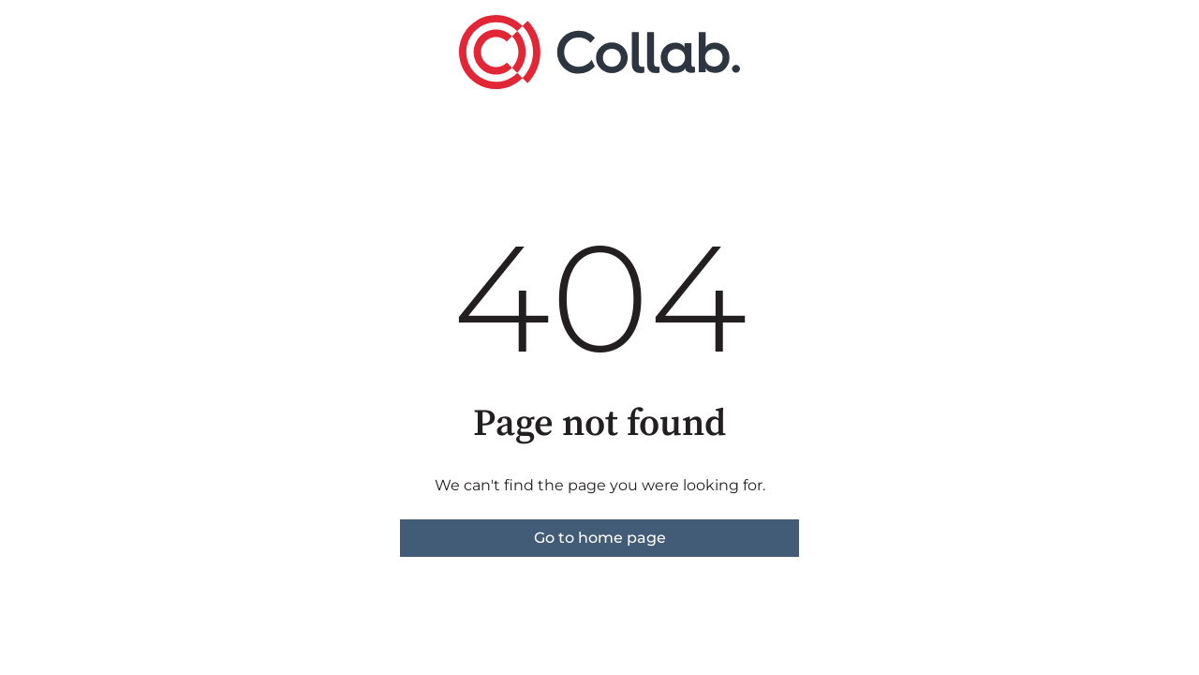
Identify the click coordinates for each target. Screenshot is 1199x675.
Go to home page (600, 538)
